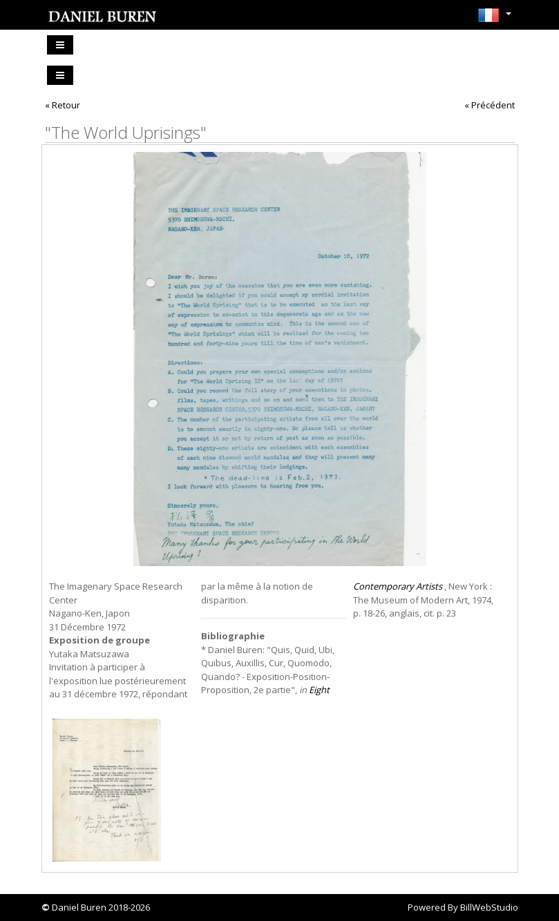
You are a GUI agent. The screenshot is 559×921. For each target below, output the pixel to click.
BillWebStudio (489, 907)
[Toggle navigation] (60, 45)
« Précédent (489, 105)
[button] (494, 19)
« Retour (62, 105)
